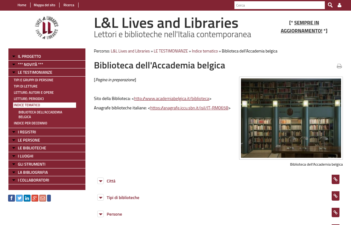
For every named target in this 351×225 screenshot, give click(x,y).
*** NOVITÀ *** (27, 64)
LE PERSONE (25, 135)
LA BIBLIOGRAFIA (29, 167)
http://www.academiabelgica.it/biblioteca (170, 98)
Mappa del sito (41, 5)
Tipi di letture (22, 86)
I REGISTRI (23, 127)
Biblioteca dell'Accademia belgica (43, 112)
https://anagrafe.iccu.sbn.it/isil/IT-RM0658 (188, 107)
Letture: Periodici (25, 98)
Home (18, 5)
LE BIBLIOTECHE (28, 143)
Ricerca (65, 5)
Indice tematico (23, 105)
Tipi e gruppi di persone (30, 80)
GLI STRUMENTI (28, 159)
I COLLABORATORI (30, 175)
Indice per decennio (27, 118)
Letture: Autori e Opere (30, 92)
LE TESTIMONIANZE (31, 72)
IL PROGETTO (25, 56)
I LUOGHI (22, 151)
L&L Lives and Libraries (128, 51)
